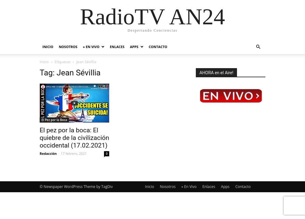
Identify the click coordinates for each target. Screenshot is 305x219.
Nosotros (68, 46)
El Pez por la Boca (54, 120)
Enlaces (117, 46)
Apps (134, 46)
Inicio (47, 46)
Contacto (158, 46)
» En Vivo (91, 46)
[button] (258, 47)
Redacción (48, 153)
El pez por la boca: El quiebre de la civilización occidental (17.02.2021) (74, 138)
